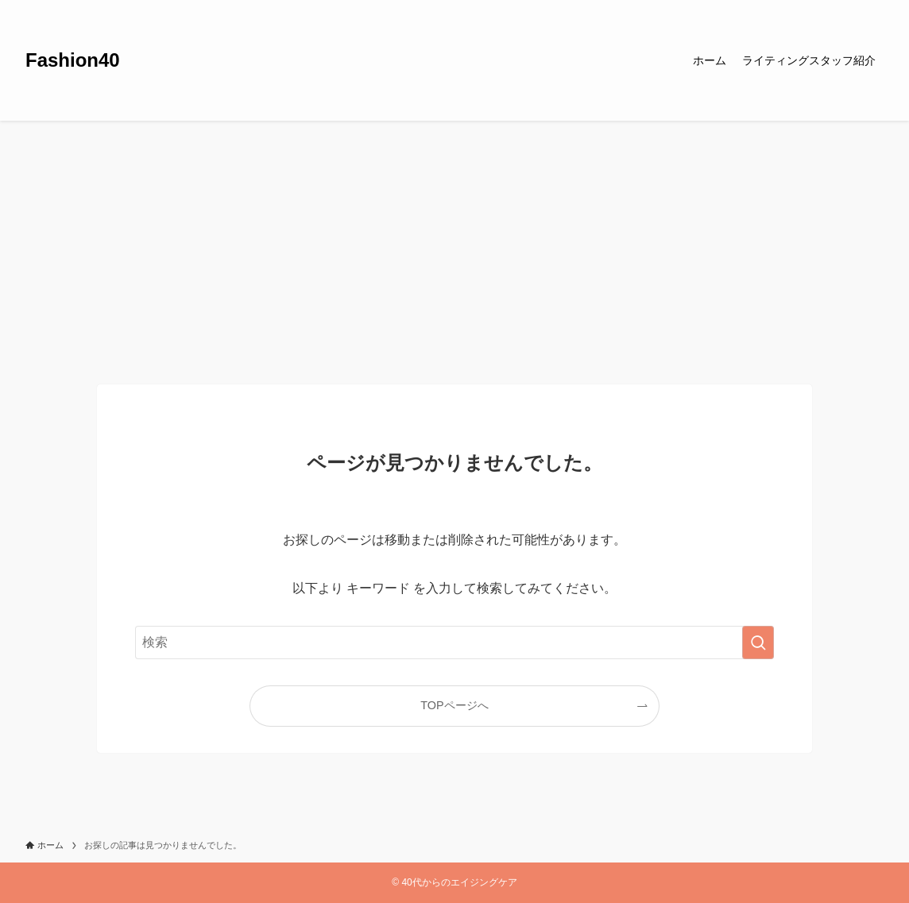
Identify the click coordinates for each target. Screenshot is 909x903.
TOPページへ (454, 705)
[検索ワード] (454, 642)
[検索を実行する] (758, 642)
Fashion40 (72, 60)
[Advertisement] (454, 240)
